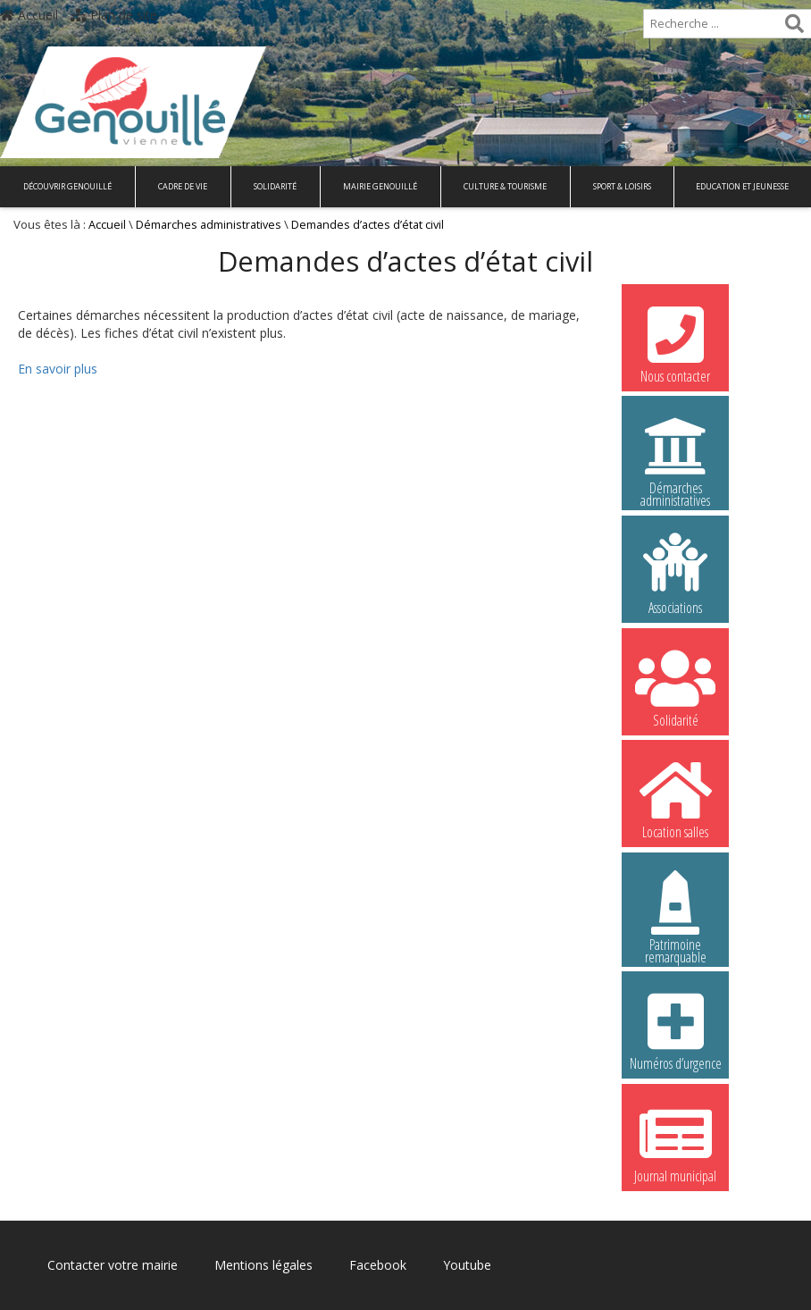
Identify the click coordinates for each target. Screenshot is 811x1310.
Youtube (467, 1264)
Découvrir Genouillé (67, 186)
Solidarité (275, 186)
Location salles (675, 798)
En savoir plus (57, 368)
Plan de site (114, 14)
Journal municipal (675, 1142)
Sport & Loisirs (622, 186)
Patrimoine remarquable (675, 913)
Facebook (377, 1264)
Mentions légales (263, 1264)
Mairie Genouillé (380, 186)
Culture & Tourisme (505, 186)
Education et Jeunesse (742, 186)
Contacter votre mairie (112, 1264)
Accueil (29, 14)
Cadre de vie (182, 186)
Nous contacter (675, 342)
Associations (675, 573)
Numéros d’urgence (675, 1029)
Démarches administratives (208, 224)
